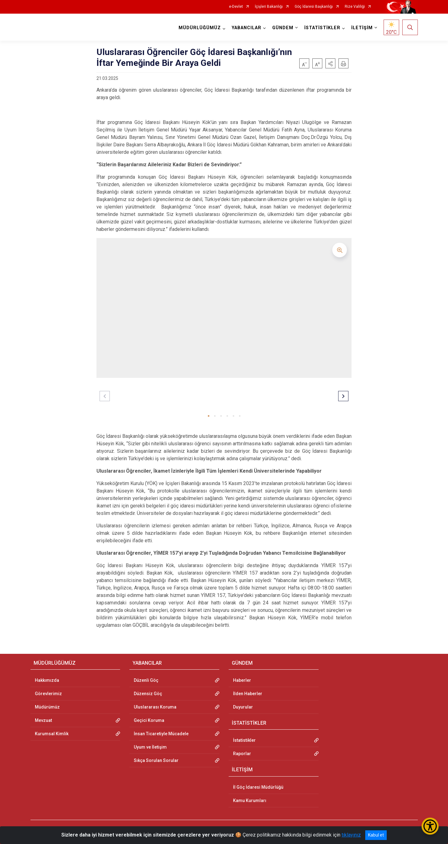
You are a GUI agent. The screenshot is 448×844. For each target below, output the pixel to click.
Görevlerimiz (48, 693)
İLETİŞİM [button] (362, 27)
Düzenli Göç (146, 680)
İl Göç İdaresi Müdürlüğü (258, 787)
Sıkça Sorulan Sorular (156, 760)
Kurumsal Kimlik (51, 733)
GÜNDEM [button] (282, 27)
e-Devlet (236, 7)
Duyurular (243, 706)
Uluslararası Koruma (155, 706)
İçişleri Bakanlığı (269, 7)
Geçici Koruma (149, 720)
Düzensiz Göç (148, 693)
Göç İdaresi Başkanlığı (314, 7)
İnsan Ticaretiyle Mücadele (161, 733)
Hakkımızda (47, 680)
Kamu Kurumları (249, 800)
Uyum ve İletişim (150, 747)
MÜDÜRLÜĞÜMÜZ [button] (200, 27)
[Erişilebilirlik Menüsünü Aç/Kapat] (430, 826)
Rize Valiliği (355, 7)
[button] (330, 63)
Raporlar (242, 753)
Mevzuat (43, 720)
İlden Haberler (247, 693)
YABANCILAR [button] (246, 27)
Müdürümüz (47, 706)
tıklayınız (351, 835)
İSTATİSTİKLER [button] (322, 27)
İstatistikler (244, 740)
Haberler (242, 680)
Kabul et (376, 835)
